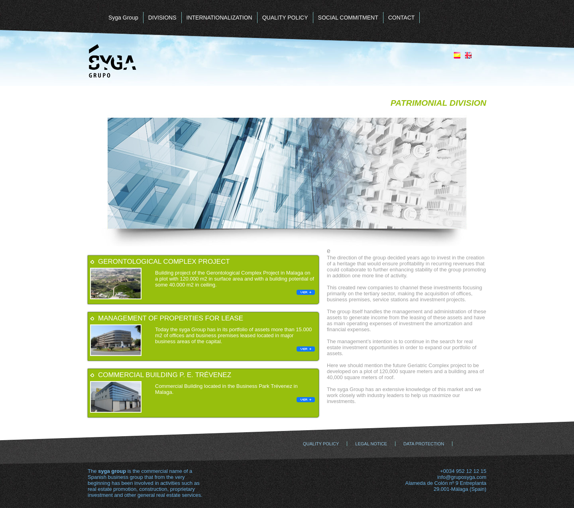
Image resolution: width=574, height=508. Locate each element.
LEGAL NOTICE (371, 443)
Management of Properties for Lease (170, 318)
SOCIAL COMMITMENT (348, 17)
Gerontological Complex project (164, 261)
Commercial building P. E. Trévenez (164, 375)
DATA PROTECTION (423, 443)
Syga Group (123, 17)
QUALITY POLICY (285, 17)
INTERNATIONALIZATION (219, 17)
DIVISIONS (162, 17)
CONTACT (401, 17)
